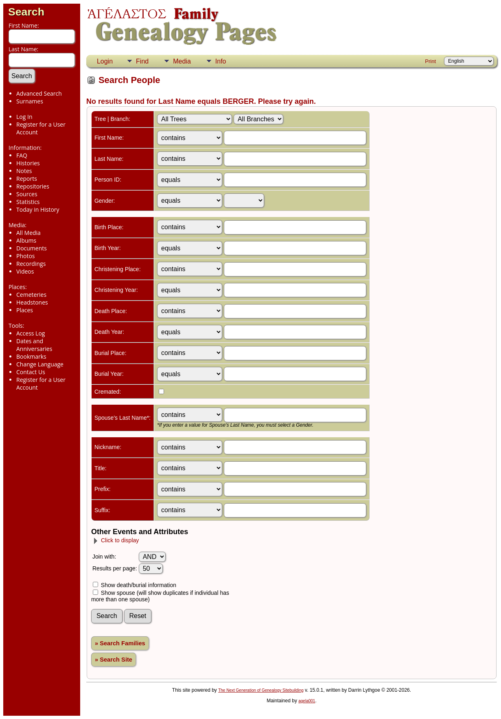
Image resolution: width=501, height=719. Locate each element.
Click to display (116, 540)
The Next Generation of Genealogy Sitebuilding (261, 690)
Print (430, 61)
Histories (28, 163)
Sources (26, 194)
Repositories (32, 186)
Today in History (37, 209)
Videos (25, 271)
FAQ (21, 155)
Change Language (39, 364)
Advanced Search (39, 93)
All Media (28, 233)
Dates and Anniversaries (34, 345)
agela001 (306, 701)
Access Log (30, 333)
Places (24, 310)
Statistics (28, 202)
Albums (26, 240)
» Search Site (113, 659)
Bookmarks (31, 356)
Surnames (29, 101)
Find (142, 61)
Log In (24, 117)
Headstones (32, 302)
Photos (25, 256)
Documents (31, 248)
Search (26, 12)
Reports (26, 178)
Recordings (31, 263)
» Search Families (120, 643)
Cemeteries (31, 294)
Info (220, 61)
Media (182, 61)
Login (105, 61)
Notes (24, 171)
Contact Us (30, 372)
